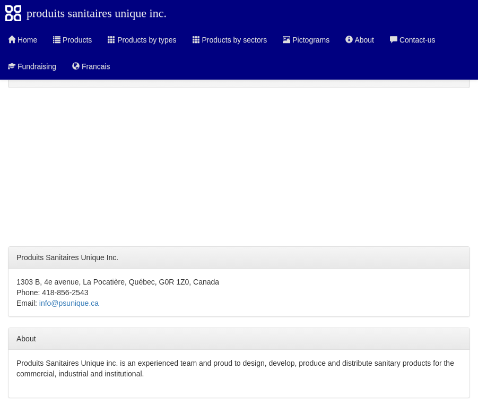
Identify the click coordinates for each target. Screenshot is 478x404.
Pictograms (306, 40)
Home (22, 40)
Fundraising (32, 66)
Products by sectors (230, 40)
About (359, 40)
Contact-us (413, 40)
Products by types (142, 40)
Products (72, 40)
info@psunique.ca (69, 303)
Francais (91, 66)
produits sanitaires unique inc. (97, 13)
